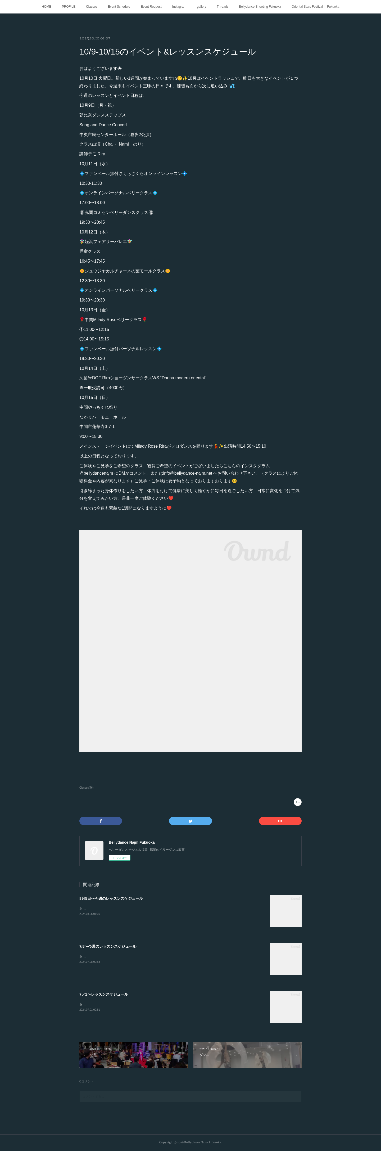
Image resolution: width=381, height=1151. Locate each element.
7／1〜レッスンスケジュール (103, 994)
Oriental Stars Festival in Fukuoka (315, 6)
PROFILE (68, 6)
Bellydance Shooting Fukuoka (260, 6)
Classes (91, 6)
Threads (222, 6)
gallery (201, 6)
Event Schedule (119, 6)
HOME (46, 6)
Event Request (151, 6)
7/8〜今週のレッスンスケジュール (107, 946)
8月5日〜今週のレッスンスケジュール (111, 898)
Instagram (179, 6)
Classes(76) (86, 787)
